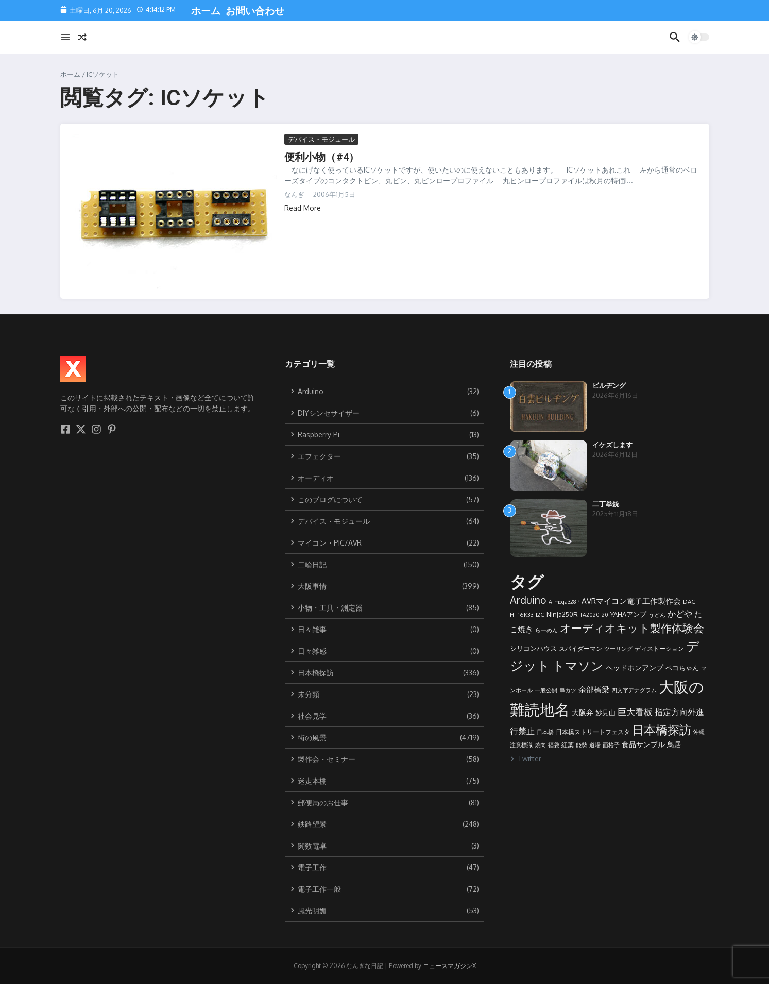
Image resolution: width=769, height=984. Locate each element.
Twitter (525, 758)
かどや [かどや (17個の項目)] (680, 613)
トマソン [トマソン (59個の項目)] (578, 665)
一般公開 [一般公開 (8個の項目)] (546, 690)
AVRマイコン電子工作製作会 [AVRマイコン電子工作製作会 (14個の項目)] (631, 601)
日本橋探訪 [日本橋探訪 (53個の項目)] (661, 729)
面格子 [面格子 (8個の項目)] (611, 745)
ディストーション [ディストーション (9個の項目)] (659, 648)
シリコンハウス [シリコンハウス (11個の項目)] (533, 647)
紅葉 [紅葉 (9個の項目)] (567, 744)
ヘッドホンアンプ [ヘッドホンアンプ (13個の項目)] (634, 667)
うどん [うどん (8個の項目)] (656, 614)
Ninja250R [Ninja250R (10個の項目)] (562, 614)
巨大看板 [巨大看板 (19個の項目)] (635, 711)
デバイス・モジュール (321, 139)
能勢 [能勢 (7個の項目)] (581, 745)
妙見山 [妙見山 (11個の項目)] (605, 712)
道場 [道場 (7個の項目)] (595, 745)
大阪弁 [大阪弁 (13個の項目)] (582, 712)
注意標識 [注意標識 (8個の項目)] (521, 745)
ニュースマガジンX (449, 966)
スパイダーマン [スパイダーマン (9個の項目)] (580, 648)
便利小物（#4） (322, 157)
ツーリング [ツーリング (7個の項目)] (618, 648)
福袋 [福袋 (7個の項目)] (553, 745)
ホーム (204, 11)
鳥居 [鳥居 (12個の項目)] (674, 744)
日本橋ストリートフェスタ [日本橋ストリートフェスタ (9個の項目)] (593, 731)
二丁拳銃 (605, 504)
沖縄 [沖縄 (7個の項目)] (699, 732)
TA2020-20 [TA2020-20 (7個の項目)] (594, 614)
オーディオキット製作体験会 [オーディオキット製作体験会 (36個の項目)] (632, 628)
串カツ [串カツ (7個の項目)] (567, 690)
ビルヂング (609, 385)
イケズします (612, 445)
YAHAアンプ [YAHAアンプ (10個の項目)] (628, 614)
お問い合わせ (253, 11)
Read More (302, 207)
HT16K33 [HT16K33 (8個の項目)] (522, 614)
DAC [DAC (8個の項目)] (689, 601)
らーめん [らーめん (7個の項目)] (546, 630)
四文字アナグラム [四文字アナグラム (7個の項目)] (634, 690)
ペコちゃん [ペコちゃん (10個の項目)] (682, 668)
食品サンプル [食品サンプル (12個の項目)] (643, 744)
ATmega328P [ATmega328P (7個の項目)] (564, 601)
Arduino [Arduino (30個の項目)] (528, 599)
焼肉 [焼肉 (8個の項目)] (540, 745)
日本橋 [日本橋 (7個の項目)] (545, 732)
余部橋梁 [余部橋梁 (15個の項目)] (593, 689)
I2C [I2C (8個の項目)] (540, 614)
